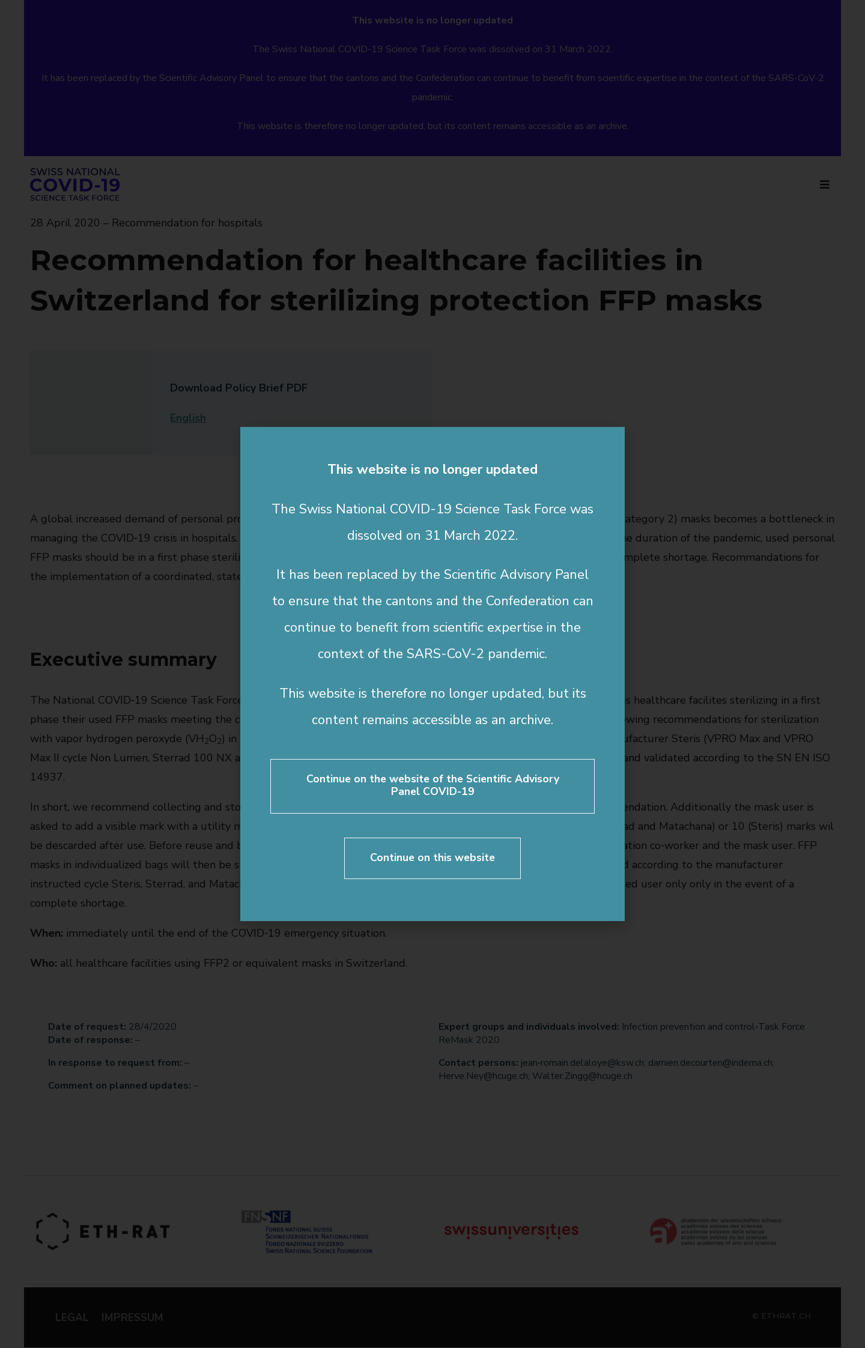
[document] (432, 674)
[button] (607, 443)
